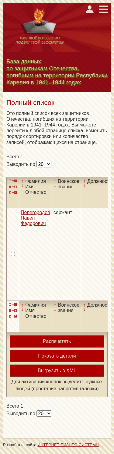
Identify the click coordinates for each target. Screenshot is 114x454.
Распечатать (57, 341)
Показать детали (57, 355)
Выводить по (21, 164)
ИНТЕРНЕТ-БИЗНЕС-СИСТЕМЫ (68, 444)
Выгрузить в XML (57, 370)
